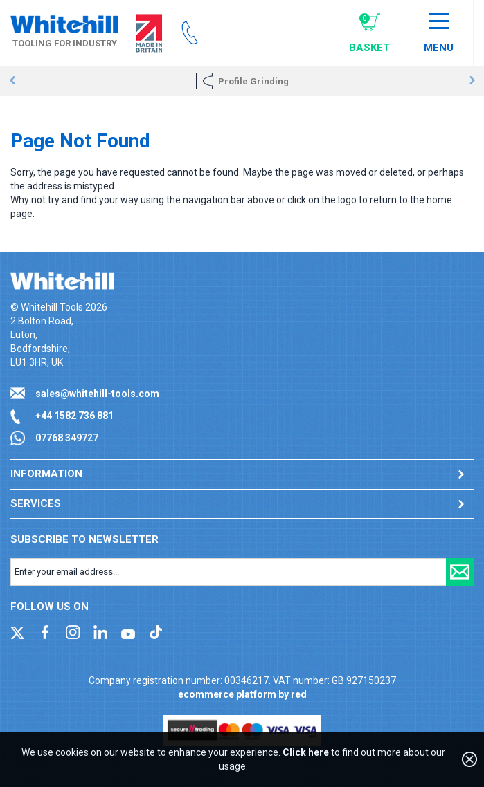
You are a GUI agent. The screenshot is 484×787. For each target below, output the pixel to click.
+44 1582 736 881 (74, 415)
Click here (306, 752)
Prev (12, 80)
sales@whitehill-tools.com (97, 393)
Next (472, 80)
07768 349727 (66, 437)
